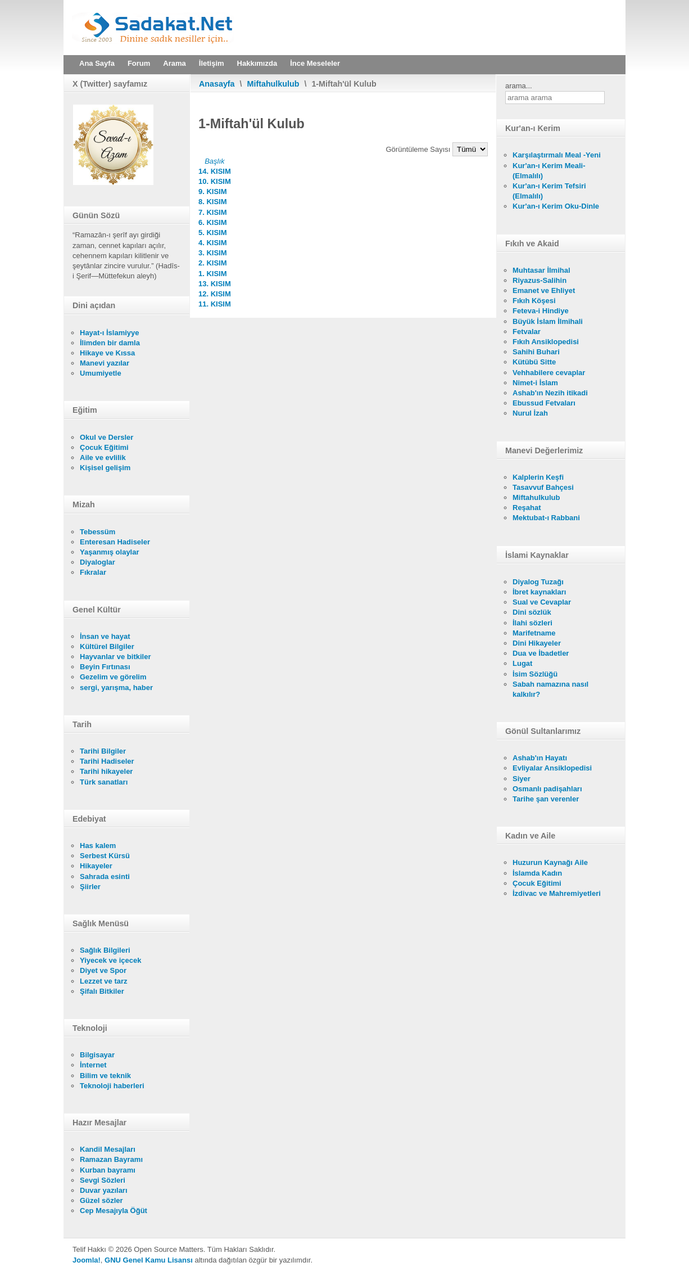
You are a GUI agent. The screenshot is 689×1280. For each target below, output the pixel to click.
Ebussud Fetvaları (544, 403)
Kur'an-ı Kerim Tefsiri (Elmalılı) (549, 191)
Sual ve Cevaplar (542, 602)
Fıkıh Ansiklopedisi (546, 341)
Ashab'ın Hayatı (540, 758)
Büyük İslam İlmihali (548, 321)
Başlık (214, 161)
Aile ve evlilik (103, 457)
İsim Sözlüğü (535, 674)
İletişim (211, 63)
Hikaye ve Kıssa (107, 353)
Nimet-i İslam (535, 382)
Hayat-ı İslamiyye (109, 332)
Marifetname (534, 633)
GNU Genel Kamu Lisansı (149, 1260)
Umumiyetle (100, 373)
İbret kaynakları (539, 592)
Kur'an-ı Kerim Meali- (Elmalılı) (549, 170)
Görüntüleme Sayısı (419, 149)
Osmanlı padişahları (547, 789)
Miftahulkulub (273, 83)
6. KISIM (212, 222)
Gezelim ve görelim (113, 677)
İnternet (93, 1065)
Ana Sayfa (97, 63)
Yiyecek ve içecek (110, 960)
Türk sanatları (104, 782)
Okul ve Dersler (106, 437)
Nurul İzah (530, 413)
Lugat (522, 663)
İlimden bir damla (110, 343)
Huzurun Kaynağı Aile (550, 862)
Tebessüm (97, 532)
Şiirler (90, 886)
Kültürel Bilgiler (107, 646)
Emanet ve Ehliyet (544, 290)
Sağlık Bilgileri (105, 950)
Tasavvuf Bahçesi (543, 487)
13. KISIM (214, 284)
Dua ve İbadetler (541, 653)
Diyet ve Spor (103, 970)
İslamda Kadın (537, 873)
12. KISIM (214, 294)
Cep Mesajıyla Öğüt (113, 1210)
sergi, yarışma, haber (116, 687)
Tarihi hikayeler (106, 771)
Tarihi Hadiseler (107, 761)
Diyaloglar (97, 562)
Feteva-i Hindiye (541, 311)
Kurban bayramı (107, 1170)
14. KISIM (214, 171)
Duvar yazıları (104, 1190)
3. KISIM (212, 253)
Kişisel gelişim (105, 467)
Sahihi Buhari (536, 352)
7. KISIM (212, 212)
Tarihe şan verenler (546, 799)
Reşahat (527, 507)
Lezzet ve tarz (104, 981)
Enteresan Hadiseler (115, 542)
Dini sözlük (532, 612)
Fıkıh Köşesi (534, 300)
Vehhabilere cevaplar (549, 372)
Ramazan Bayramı (111, 1159)
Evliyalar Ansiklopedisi (552, 768)
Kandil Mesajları (107, 1149)
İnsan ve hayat (105, 636)
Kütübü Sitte (534, 362)
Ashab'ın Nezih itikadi (550, 393)
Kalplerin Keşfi (538, 477)
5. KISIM (212, 232)
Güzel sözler (101, 1200)
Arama (174, 63)
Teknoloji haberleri (112, 1085)
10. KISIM (214, 181)
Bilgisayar (97, 1055)
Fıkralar (93, 572)
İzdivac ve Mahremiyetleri (557, 893)
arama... (518, 86)
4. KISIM (212, 242)
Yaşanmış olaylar (109, 552)
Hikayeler (96, 866)
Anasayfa (217, 83)
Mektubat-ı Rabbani (546, 517)
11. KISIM (214, 304)
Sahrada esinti (105, 876)
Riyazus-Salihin (539, 280)
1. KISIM (212, 273)
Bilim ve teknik (105, 1075)
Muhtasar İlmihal (541, 270)
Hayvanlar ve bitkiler (115, 656)
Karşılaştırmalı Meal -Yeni (557, 155)
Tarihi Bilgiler (103, 751)
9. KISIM (212, 191)
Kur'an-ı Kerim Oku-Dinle (556, 206)
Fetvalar (527, 331)
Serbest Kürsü (105, 855)
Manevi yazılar (104, 363)
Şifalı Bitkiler (102, 991)
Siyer (522, 778)
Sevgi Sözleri (102, 1180)
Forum (139, 63)
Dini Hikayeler (537, 643)
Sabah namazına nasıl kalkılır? (550, 689)
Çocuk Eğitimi (104, 447)
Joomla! (86, 1260)
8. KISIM (212, 201)
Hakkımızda (257, 63)
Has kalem (98, 845)
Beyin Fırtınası (105, 666)
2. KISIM (212, 263)
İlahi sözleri (532, 623)
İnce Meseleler (315, 63)
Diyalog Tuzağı (538, 582)
